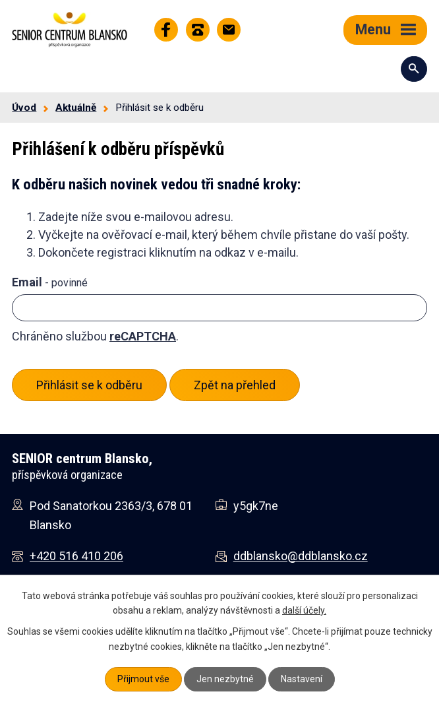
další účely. (304, 610)
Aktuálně (75, 107)
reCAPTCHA (142, 336)
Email (50, 282)
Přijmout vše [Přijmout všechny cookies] (143, 679)
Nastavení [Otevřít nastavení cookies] (301, 679)
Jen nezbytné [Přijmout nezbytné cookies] (225, 679)
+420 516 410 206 (76, 556)
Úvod (24, 107)
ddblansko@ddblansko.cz (300, 556)
